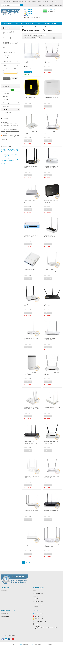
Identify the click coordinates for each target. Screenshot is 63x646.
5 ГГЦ (5, 57)
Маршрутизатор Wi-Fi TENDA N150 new (31, 339)
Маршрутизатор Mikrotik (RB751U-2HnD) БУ (30, 270)
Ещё (56, 1)
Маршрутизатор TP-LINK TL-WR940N (51, 511)
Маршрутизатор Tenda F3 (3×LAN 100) (50, 61)
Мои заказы (4, 613)
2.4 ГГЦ (6, 55)
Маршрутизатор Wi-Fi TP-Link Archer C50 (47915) (51, 545)
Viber (28, 16)
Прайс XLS (4, 591)
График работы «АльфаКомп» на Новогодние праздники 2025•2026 (10, 130)
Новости (8, 1)
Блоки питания (7, 112)
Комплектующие (50, 23)
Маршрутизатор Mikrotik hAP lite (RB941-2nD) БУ (31, 235)
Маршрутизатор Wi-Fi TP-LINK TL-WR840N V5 (51, 476)
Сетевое (5, 109)
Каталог (6, 86)
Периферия (6, 106)
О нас (51, 1)
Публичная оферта (38, 601)
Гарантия (27, 1)
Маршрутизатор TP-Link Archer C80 (52, 132)
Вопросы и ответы (36, 1)
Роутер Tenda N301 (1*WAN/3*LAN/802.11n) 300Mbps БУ (52, 271)
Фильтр (6, 28)
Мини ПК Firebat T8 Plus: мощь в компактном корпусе (9, 159)
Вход (49, 5)
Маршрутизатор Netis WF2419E (52, 407)
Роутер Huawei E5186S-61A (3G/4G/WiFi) (51, 98)
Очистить (14, 78)
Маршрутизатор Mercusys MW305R (30, 61)
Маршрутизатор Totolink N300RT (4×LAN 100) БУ (50, 235)
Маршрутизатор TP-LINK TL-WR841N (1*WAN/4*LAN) (51, 442)
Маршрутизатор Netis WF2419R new (32, 304)
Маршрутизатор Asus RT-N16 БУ (31, 201)
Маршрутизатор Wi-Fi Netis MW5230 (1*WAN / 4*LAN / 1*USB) (32, 407)
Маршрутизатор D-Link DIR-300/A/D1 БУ (51, 201)
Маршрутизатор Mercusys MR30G (30, 167)
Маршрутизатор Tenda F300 (31, 545)
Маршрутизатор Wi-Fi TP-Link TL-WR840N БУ (51, 373)
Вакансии (35, 606)
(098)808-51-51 (31, 10)
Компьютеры (7, 23)
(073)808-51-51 (31, 14)
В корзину (27, 72)
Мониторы (19, 23)
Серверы (38, 23)
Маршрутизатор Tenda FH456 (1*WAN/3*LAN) (31, 476)
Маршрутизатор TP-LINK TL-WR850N (31, 132)
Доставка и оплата (18, 1)
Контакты (45, 1)
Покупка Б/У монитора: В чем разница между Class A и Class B (9, 124)
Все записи (4, 139)
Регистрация (58, 5)
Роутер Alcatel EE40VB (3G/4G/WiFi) (29, 98)
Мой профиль (5, 616)
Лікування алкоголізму (21, 635)
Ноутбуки (29, 23)
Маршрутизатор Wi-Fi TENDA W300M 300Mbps (31, 373)
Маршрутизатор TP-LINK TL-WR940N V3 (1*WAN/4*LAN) (31, 442)
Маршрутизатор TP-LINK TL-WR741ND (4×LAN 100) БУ (51, 167)
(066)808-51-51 (31, 12)
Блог (3, 1)
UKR (44, 5)
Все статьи (4, 163)
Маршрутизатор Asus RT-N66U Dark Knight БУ (52, 304)
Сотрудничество (37, 604)
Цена (10, 65)
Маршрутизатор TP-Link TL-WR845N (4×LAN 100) (51, 339)
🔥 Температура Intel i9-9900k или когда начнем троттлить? (10, 136)
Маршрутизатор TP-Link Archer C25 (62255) (32, 511)
